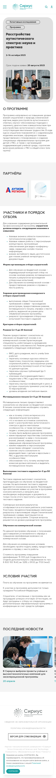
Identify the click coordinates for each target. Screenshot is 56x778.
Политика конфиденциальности (28, 728)
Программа (15, 27)
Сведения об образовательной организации (27, 722)
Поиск (46, 7)
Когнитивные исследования (23, 22)
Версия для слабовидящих (28, 737)
